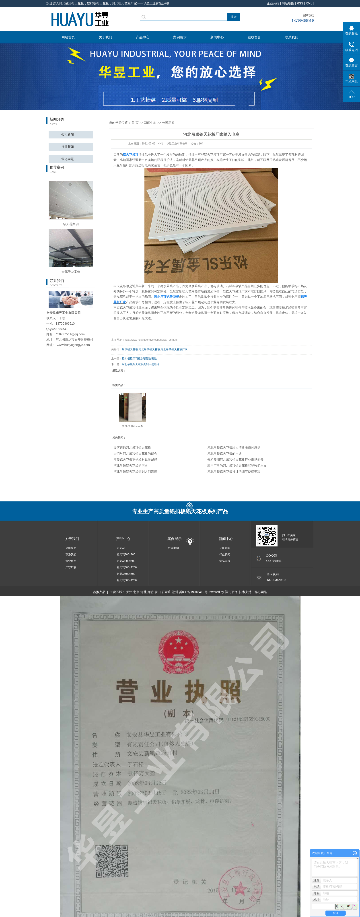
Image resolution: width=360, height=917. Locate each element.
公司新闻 (67, 134)
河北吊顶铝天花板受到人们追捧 (140, 364)
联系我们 (291, 37)
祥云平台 (231, 592)
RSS (300, 3)
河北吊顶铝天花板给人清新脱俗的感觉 (233, 447)
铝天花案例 (71, 224)
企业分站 (273, 3)
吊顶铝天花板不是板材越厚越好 (135, 459)
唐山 (157, 592)
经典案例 (173, 548)
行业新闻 (67, 146)
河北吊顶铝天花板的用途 (224, 453)
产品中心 (142, 37)
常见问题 (67, 159)
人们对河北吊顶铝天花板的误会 (135, 453)
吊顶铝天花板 (130, 349)
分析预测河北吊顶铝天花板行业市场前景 (235, 459)
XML (309, 3)
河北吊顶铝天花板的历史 (130, 465)
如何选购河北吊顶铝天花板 (132, 447)
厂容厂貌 (71, 567)
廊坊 (150, 592)
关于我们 (105, 37)
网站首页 (68, 37)
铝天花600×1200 (127, 580)
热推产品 (99, 592)
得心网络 (261, 592)
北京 (136, 592)
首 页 (135, 122)
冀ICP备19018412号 (193, 592)
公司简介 (71, 548)
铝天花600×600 (126, 573)
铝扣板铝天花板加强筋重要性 (139, 358)
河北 (143, 592)
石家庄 (166, 592)
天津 (129, 592)
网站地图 (288, 3)
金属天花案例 (71, 272)
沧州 (175, 592)
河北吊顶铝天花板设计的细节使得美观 (233, 471)
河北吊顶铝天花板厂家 (174, 349)
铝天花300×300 (126, 554)
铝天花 (121, 548)
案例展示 (180, 37)
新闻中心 (217, 37)
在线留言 (254, 37)
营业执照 (71, 561)
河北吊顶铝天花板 (149, 349)
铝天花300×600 (126, 561)
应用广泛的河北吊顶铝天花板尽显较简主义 (237, 465)
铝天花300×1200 (127, 567)
